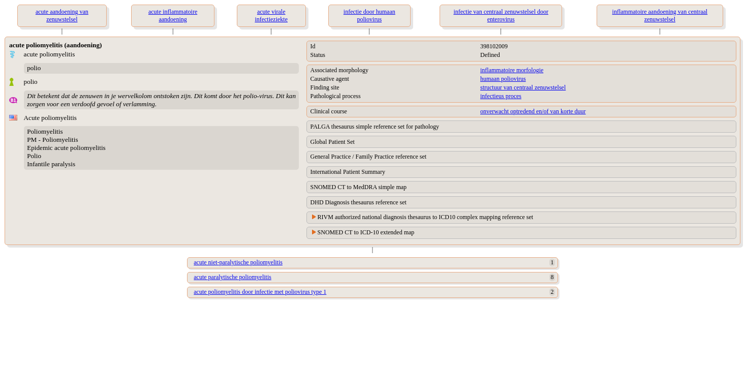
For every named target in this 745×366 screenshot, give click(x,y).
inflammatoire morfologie (511, 70)
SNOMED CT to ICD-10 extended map (366, 232)
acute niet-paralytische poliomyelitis (238, 262)
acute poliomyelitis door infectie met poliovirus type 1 (260, 291)
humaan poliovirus (503, 78)
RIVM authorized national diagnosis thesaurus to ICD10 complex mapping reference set (426, 217)
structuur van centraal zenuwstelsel (523, 87)
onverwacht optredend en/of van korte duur (533, 111)
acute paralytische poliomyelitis (232, 277)
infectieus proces (500, 96)
